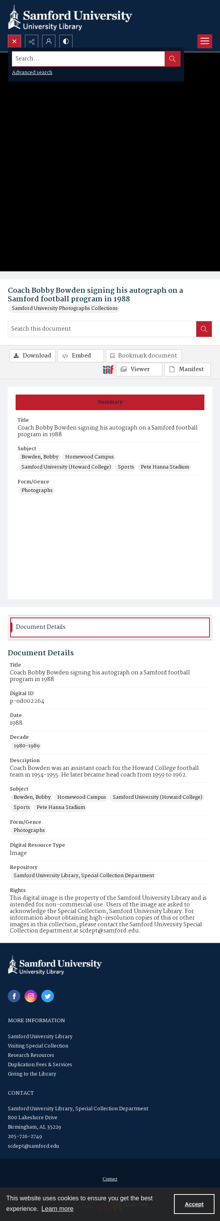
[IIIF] (108, 369)
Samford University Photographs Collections (65, 309)
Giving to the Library (32, 1074)
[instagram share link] (31, 996)
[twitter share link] (47, 996)
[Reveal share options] (31, 41)
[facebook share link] (14, 996)
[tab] (110, 402)
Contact (110, 1179)
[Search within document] (204, 329)
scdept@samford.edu (33, 1146)
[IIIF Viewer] (139, 370)
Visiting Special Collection (38, 1046)
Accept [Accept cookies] (194, 1204)
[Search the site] (88, 58)
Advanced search (32, 73)
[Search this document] (102, 329)
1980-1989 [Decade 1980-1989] (27, 746)
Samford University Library (40, 1037)
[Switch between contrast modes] (66, 41)
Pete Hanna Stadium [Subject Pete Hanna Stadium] (165, 467)
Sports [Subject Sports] (126, 467)
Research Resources (31, 1055)
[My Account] (49, 41)
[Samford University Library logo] (70, 17)
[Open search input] (14, 41)
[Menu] (204, 41)
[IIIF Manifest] (187, 370)
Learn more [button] (57, 1208)
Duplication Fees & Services (40, 1065)
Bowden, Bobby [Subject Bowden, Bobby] (40, 457)
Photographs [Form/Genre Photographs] (37, 491)
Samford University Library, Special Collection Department (78, 1109)
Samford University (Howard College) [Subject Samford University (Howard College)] (66, 467)
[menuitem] (110, 1179)
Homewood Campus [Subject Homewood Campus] (89, 457)
